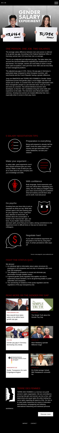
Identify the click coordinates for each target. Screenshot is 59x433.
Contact (33, 423)
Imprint (25, 423)
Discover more (46, 414)
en (2, 2)
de (5, 2)
